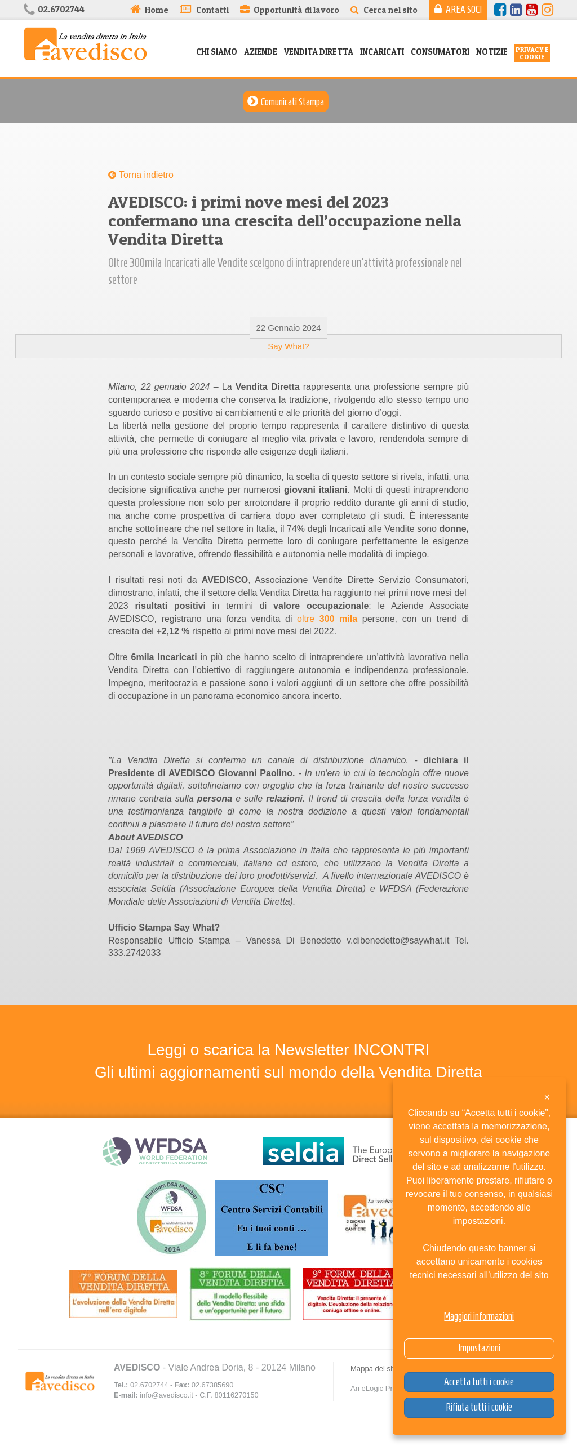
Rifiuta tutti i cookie (479, 1407)
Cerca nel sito (390, 10)
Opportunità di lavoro (296, 10)
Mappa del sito (374, 1368)
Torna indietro (146, 175)
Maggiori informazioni (479, 1316)
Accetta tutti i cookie (479, 1381)
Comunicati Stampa (292, 102)
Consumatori (440, 51)
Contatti (212, 10)
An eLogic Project (379, 1388)
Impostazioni (479, 1348)
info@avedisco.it (166, 1395)
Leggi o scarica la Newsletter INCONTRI (288, 1049)
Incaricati (382, 51)
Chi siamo (216, 51)
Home (156, 10)
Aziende (260, 51)
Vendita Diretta (318, 51)
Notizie (492, 51)
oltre (329, 619)
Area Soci (464, 9)
